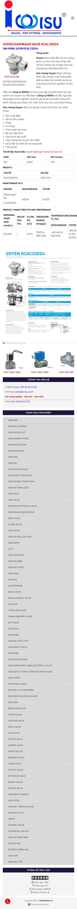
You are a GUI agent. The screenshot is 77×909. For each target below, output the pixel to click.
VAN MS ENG (14, 843)
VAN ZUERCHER (16, 451)
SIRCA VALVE (14, 727)
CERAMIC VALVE (16, 825)
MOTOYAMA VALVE (17, 684)
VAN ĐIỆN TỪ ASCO (17, 647)
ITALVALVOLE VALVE (18, 469)
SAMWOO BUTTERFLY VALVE (22, 506)
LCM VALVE (13, 733)
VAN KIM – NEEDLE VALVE (21, 806)
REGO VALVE (14, 592)
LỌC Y (11, 549)
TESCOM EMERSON (17, 659)
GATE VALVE (14, 530)
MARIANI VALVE (16, 813)
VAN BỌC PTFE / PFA (18, 641)
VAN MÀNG (13, 635)
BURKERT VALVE (16, 757)
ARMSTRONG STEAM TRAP (21, 481)
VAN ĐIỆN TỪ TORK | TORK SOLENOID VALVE (30, 671)
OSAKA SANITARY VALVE (20, 616)
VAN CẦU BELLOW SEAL (20, 537)
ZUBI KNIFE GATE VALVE (20, 475)
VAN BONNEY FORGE (18, 438)
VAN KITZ (12, 579)
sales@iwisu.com (24, 392)
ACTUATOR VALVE (17, 776)
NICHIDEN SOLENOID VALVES (23, 696)
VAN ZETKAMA (15, 586)
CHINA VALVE (14, 763)
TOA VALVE (13, 629)
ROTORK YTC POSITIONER (21, 690)
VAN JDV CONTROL (17, 426)
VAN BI (11, 819)
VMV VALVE (13, 500)
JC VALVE (12, 604)
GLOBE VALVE (15, 524)
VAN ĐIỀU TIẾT (15, 862)
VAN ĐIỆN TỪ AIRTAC (18, 794)
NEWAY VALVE (15, 782)
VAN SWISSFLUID (16, 432)
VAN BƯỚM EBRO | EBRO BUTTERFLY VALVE (30, 665)
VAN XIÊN (13, 702)
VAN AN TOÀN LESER (18, 487)
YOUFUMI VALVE (16, 721)
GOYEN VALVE (15, 714)
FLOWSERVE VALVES (18, 831)
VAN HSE (12, 463)
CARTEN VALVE (15, 745)
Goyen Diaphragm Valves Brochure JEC (44, 151)
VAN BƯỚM (13, 543)
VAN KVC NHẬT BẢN (18, 837)
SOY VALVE (13, 622)
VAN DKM (13, 457)
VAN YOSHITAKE (16, 555)
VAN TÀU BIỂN (15, 561)
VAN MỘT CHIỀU (16, 567)
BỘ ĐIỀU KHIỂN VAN (18, 849)
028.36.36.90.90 (28, 387)
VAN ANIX (13, 420)
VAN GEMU (13, 573)
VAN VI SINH (14, 678)
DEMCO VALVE (15, 739)
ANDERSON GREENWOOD (21, 512)
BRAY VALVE (14, 518)
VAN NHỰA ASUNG (17, 444)
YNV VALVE (13, 494)
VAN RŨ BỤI (14, 800)
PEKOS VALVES (15, 751)
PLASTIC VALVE (15, 770)
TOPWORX (13, 653)
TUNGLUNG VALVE (17, 610)
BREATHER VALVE (17, 708)
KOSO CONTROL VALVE (19, 598)
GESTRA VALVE (15, 788)
